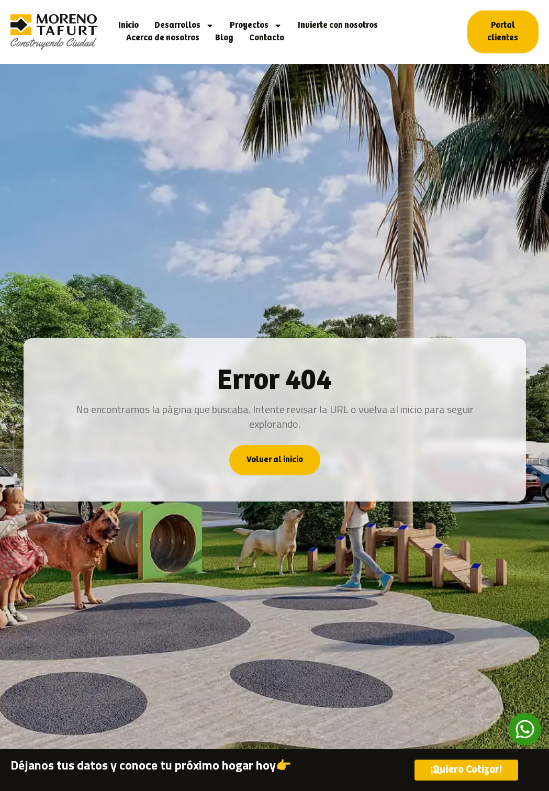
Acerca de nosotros (162, 38)
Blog (224, 38)
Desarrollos (184, 25)
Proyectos (256, 25)
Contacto (266, 38)
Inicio (128, 25)
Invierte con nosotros (338, 25)
